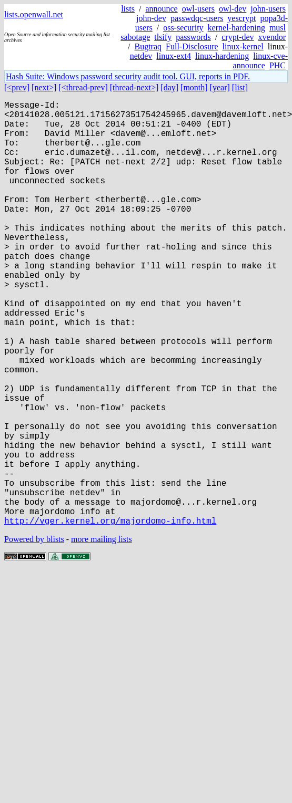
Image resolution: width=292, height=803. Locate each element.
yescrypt (241, 18)
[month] (194, 87)
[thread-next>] (134, 87)
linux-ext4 (173, 55)
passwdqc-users (196, 18)
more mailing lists (101, 633)
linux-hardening (222, 55)
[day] (169, 87)
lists (128, 8)
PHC (277, 65)
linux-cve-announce (260, 60)
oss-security (183, 27)
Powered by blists (34, 633)
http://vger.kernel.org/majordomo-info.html (110, 615)
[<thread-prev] (82, 87)
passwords (193, 37)
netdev (141, 55)
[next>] (44, 87)
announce (161, 8)
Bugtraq (148, 46)
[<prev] (16, 87)
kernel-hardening (236, 27)
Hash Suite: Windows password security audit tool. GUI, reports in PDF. (128, 76)
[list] (240, 87)
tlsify (163, 37)
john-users (268, 8)
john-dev (151, 18)
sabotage (135, 37)
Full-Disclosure (192, 46)
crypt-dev (237, 37)
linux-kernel (243, 46)
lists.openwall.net (33, 14)
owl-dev (232, 8)
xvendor (272, 37)
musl (277, 27)
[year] (220, 87)
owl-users (198, 8)
